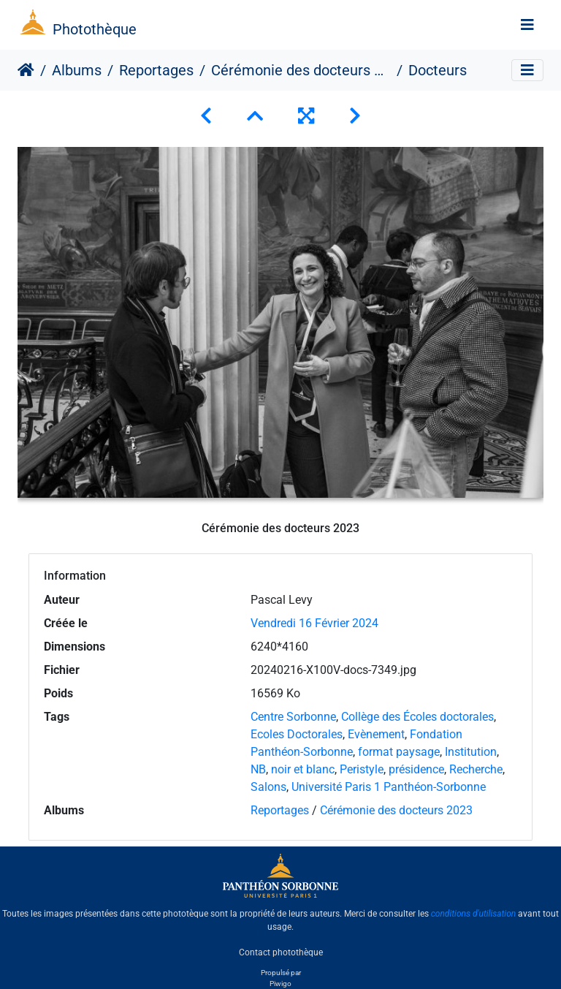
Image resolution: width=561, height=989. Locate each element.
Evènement (376, 734)
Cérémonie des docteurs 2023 (301, 70)
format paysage (399, 752)
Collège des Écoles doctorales (417, 717)
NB (258, 769)
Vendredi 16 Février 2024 (314, 623)
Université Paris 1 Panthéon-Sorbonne (388, 787)
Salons (268, 787)
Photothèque (95, 29)
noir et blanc (303, 769)
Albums (77, 70)
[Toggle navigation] (527, 25)
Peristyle (361, 769)
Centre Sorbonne (293, 717)
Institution (471, 752)
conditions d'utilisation (473, 914)
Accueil (26, 70)
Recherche (476, 769)
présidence (416, 769)
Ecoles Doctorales (297, 734)
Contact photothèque (281, 952)
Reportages (156, 70)
